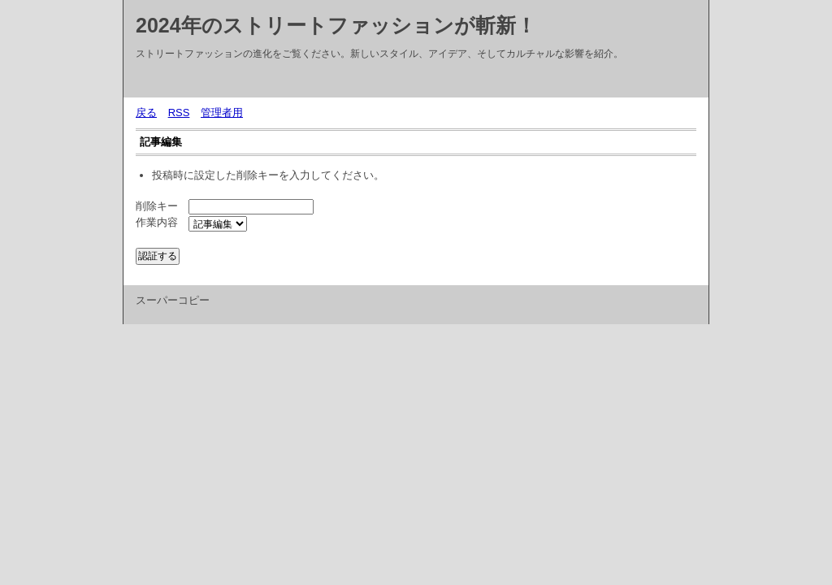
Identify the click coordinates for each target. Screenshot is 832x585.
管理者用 (222, 112)
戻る (146, 112)
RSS (179, 112)
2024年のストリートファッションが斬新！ (336, 25)
